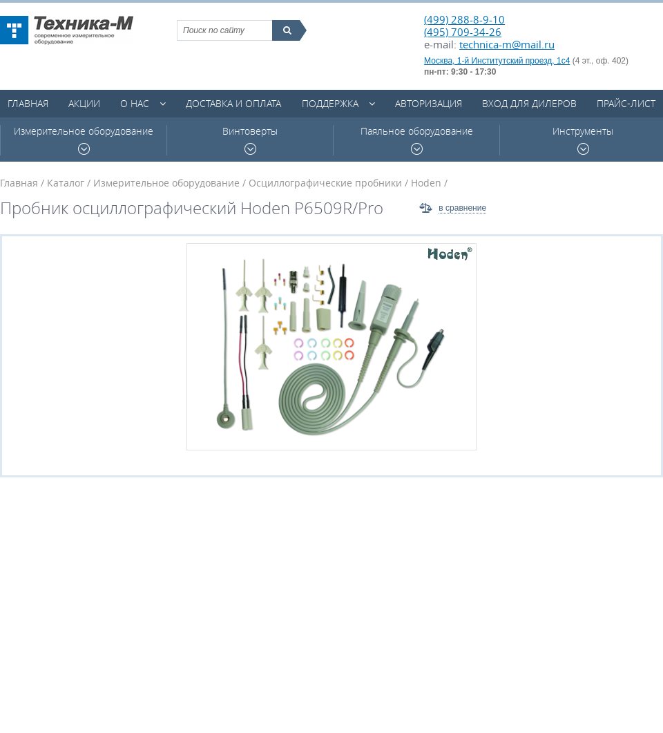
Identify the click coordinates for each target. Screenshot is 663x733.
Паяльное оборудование (417, 140)
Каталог (65, 182)
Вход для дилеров (529, 103)
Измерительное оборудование (83, 140)
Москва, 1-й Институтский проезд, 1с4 (497, 61)
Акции (84, 103)
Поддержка (330, 103)
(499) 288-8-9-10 (464, 19)
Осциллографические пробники (325, 182)
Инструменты (582, 140)
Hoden (426, 182)
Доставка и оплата (233, 103)
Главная (28, 103)
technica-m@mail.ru (507, 44)
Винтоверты (250, 140)
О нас (134, 103)
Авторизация (428, 103)
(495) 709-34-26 (462, 32)
